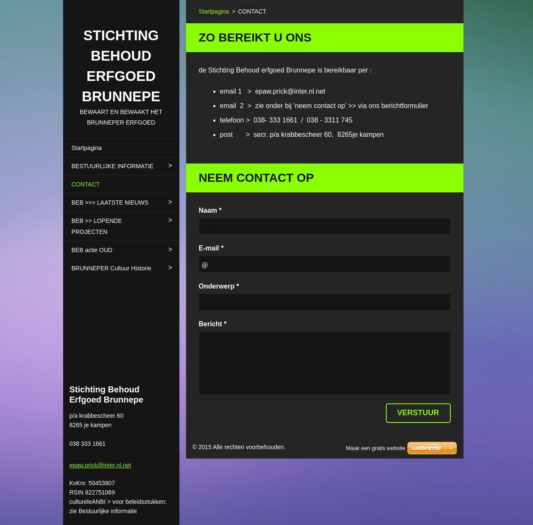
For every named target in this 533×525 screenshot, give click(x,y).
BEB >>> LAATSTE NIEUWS (110, 202)
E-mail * (211, 248)
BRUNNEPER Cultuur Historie (111, 268)
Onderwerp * (219, 286)
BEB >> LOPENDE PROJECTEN (97, 226)
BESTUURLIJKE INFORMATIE (112, 166)
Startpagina (87, 147)
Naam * (210, 210)
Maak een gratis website (375, 448)
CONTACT (86, 184)
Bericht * (213, 324)
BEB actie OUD (92, 250)
